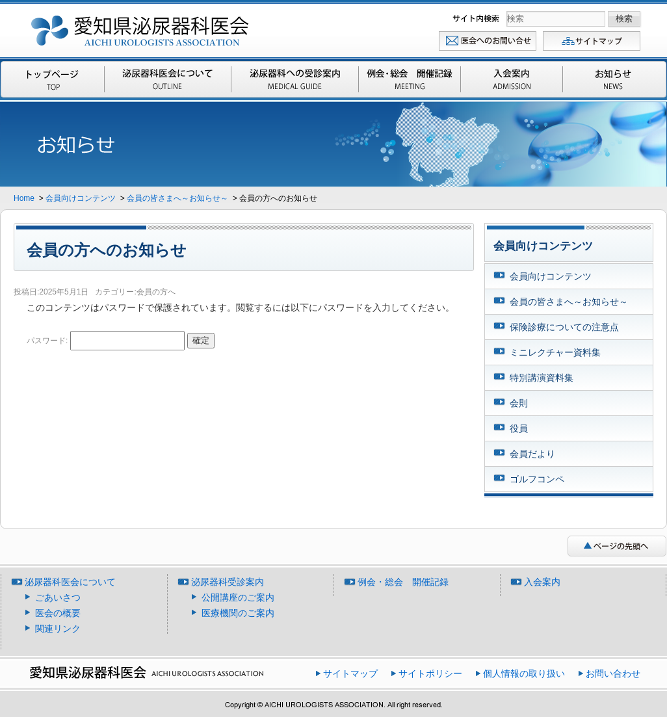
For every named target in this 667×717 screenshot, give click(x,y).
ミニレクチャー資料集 (555, 352)
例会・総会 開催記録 (409, 79)
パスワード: (106, 340)
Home (25, 198)
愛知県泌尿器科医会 (140, 28)
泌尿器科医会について (168, 79)
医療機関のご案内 (238, 613)
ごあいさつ (58, 597)
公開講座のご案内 (238, 597)
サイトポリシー (430, 673)
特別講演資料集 (541, 377)
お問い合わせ (488, 40)
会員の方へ (156, 291)
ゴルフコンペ (537, 479)
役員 (519, 428)
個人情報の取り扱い (524, 673)
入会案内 (511, 79)
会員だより (532, 454)
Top (53, 79)
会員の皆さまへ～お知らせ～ (177, 198)
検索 (477, 18)
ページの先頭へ (617, 546)
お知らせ (613, 79)
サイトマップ (592, 40)
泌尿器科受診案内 (294, 79)
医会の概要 (58, 613)
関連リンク (58, 628)
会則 (519, 403)
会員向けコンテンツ (81, 198)
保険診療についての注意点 (564, 327)
